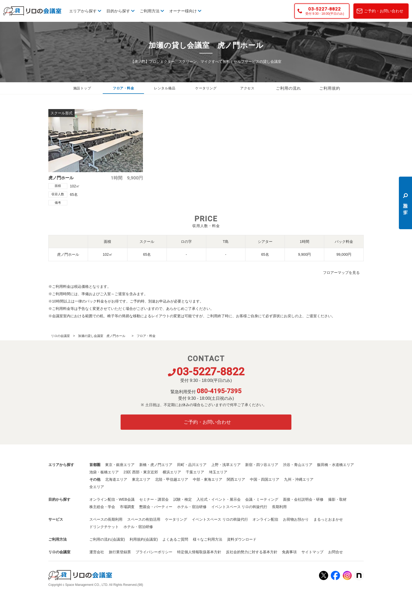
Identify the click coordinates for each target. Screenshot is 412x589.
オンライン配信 (265, 519)
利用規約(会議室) (144, 539)
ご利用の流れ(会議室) (107, 539)
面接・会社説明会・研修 (303, 499)
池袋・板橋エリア (104, 472)
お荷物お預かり (296, 519)
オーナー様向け (185, 11)
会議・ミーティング (261, 499)
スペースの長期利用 (105, 519)
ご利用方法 (152, 11)
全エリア (96, 487)
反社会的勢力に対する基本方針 (251, 552)
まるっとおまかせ (328, 519)
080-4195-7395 (219, 391)
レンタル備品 (164, 88)
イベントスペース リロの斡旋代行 (239, 507)
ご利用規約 (329, 88)
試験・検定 (182, 499)
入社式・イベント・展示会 (219, 499)
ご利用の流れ (288, 88)
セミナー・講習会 (154, 499)
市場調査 (127, 507)
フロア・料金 (123, 88)
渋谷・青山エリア (297, 465)
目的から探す (120, 11)
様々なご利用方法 (207, 539)
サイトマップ (312, 552)
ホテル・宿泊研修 (192, 507)
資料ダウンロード (241, 539)
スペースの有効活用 (143, 519)
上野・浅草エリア (226, 465)
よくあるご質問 (175, 539)
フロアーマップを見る (341, 272)
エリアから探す (85, 11)
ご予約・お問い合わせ (383, 11)
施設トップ (82, 88)
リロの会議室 (60, 336)
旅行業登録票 (120, 552)
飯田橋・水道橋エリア (335, 465)
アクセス (247, 88)
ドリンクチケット (104, 527)
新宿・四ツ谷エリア (261, 465)
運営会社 (96, 552)
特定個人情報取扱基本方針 (199, 552)
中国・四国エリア (264, 479)
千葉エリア (195, 472)
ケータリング (206, 88)
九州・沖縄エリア (298, 479)
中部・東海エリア (207, 479)
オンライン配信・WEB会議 (112, 499)
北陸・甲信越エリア (171, 479)
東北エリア (141, 479)
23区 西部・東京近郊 (140, 472)
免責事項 (289, 552)
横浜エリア (172, 472)
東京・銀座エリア (120, 465)
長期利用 (279, 507)
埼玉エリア (218, 472)
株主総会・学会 (102, 507)
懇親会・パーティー (155, 507)
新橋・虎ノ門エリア (155, 465)
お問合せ (335, 552)
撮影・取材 (337, 499)
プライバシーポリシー (154, 552)
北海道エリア (116, 479)
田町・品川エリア (192, 465)
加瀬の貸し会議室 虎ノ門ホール (103, 336)
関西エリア (236, 479)
